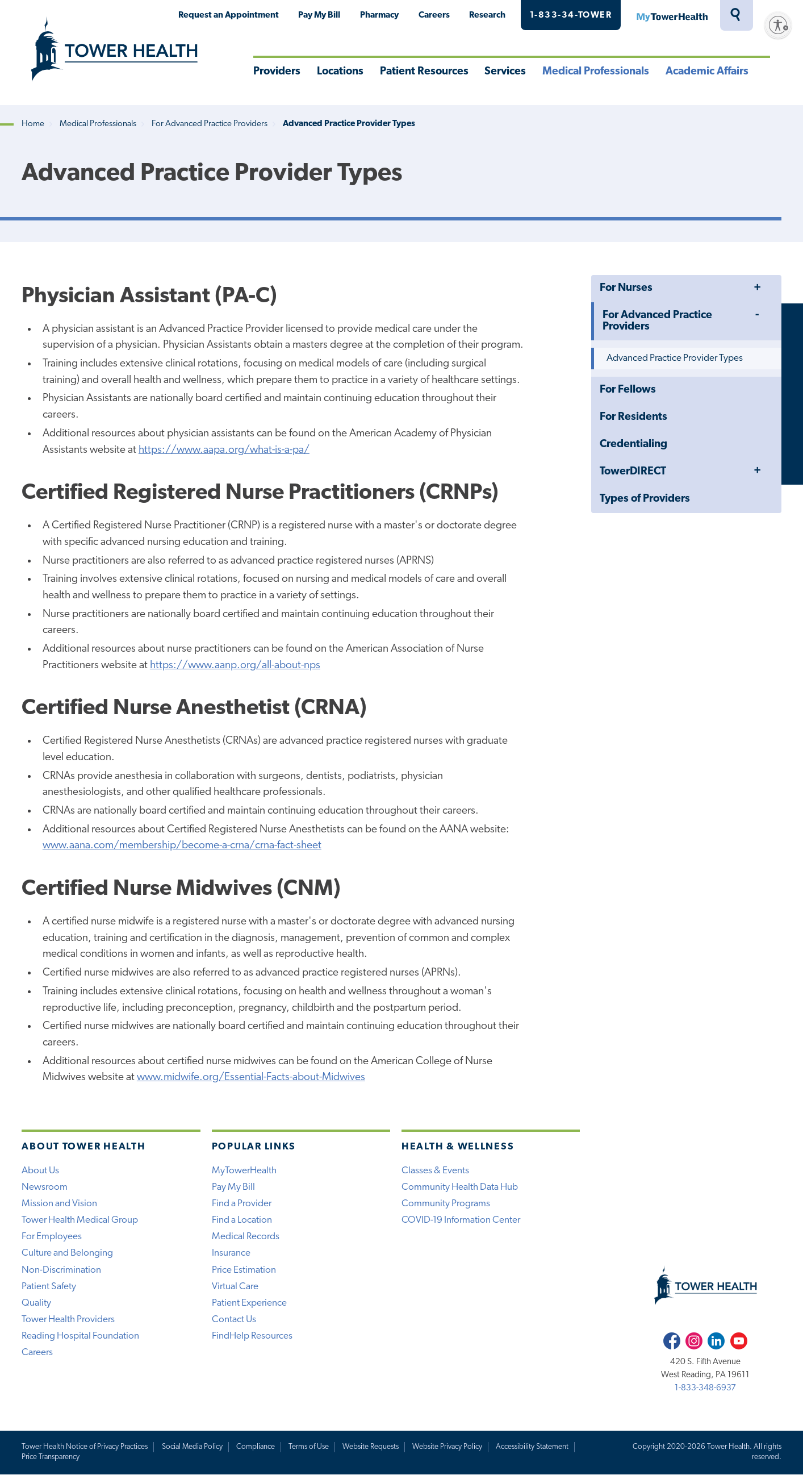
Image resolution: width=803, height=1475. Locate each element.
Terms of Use (308, 1447)
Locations (340, 71)
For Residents (633, 417)
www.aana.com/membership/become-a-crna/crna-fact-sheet (182, 845)
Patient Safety (49, 1286)
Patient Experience (249, 1303)
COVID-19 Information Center (461, 1220)
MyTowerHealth (672, 15)
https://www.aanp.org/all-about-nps (235, 665)
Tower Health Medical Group (80, 1220)
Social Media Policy (192, 1447)
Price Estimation (244, 1270)
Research (487, 15)
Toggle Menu (757, 287)
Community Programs (446, 1204)
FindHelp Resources (252, 1336)
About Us (40, 1171)
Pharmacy (379, 15)
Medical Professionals (595, 71)
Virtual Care (235, 1286)
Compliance (255, 1447)
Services (505, 71)
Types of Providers (645, 499)
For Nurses (626, 288)
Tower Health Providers (68, 1319)
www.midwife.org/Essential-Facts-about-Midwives (251, 1077)
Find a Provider (241, 1204)
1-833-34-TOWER (571, 15)
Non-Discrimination (61, 1270)
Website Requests (370, 1447)
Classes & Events (435, 1171)
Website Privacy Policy (447, 1447)
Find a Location (242, 1220)
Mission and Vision (59, 1204)
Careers (434, 15)
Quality (36, 1303)
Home (33, 124)
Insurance (231, 1253)
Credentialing (633, 444)
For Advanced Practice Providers (209, 124)
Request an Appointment (228, 15)
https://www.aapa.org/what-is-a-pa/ (224, 450)
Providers (276, 71)
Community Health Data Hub (460, 1187)
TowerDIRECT (633, 471)
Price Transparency (51, 1457)
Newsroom (45, 1187)
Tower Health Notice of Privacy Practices (85, 1447)
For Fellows (628, 390)
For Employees (52, 1236)
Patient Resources (424, 71)
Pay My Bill (319, 15)
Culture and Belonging (67, 1253)
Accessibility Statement (532, 1447)
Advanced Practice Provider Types (675, 358)
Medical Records (245, 1236)
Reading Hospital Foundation (80, 1336)
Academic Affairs (707, 71)
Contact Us (234, 1319)
